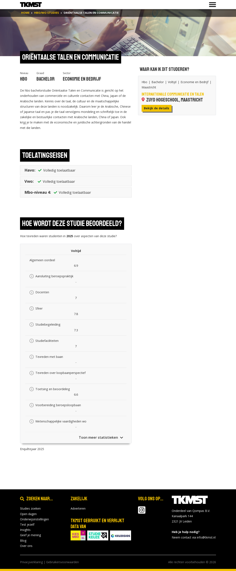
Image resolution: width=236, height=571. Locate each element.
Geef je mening (30, 535)
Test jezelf (27, 524)
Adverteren (78, 508)
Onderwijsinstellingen (34, 519)
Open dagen (28, 514)
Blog (23, 541)
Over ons (26, 546)
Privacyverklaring (31, 562)
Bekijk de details (156, 108)
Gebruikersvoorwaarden (62, 562)
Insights (25, 530)
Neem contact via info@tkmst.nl (194, 537)
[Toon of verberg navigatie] (211, 4)
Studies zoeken (30, 508)
